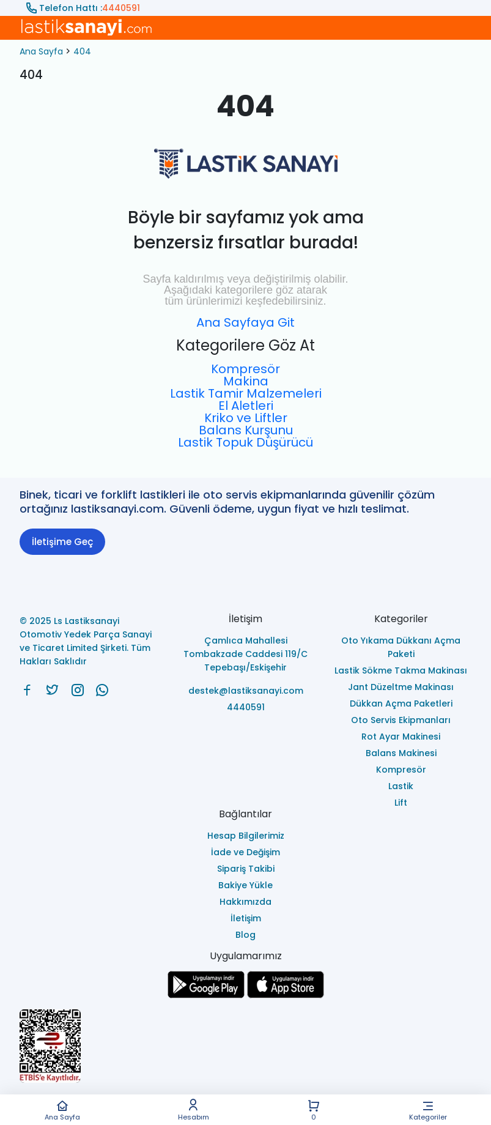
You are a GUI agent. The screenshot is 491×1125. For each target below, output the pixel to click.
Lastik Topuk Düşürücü (245, 442)
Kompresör (245, 368)
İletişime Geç (62, 541)
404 (82, 51)
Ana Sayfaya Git (245, 322)
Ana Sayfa (62, 1110)
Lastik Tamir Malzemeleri (246, 393)
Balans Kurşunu (246, 430)
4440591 (121, 8)
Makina (245, 381)
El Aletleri (245, 405)
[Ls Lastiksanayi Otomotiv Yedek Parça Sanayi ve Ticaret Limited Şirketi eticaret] (245, 1047)
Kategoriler (427, 1110)
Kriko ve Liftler (245, 417)
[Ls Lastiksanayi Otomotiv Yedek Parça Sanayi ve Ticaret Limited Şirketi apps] (285, 995)
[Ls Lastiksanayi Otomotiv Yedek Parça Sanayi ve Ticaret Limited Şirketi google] (206, 995)
